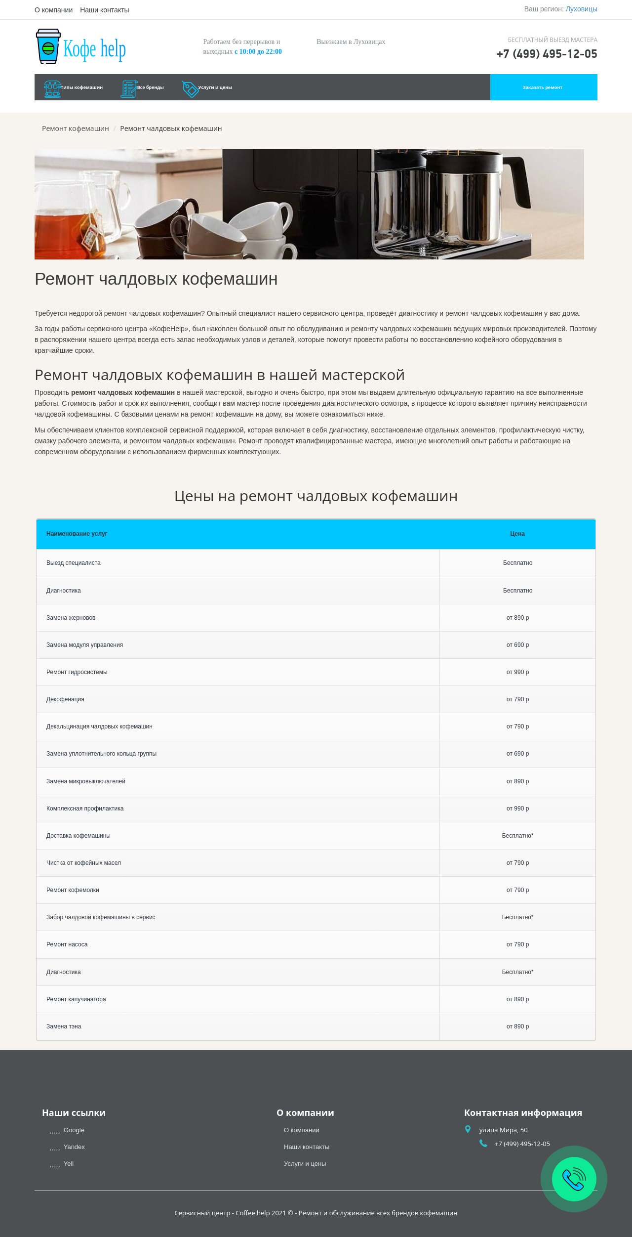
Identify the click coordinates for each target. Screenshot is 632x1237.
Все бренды (207, 90)
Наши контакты (104, 10)
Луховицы (581, 9)
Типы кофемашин (103, 90)
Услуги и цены (303, 90)
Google (66, 1130)
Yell (61, 1163)
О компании (54, 10)
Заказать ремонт (542, 90)
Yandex (67, 1147)
